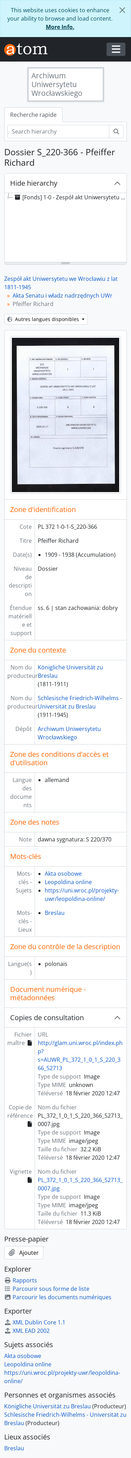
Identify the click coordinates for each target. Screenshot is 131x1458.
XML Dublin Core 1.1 (34, 1322)
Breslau (55, 913)
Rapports (20, 1280)
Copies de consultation (47, 1017)
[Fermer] (122, 10)
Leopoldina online (68, 882)
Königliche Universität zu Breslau (47, 1406)
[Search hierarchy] (58, 131)
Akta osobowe (63, 873)
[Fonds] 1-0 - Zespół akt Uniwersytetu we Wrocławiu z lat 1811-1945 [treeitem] (72, 197)
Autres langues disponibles (43, 319)
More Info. (60, 27)
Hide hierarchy (33, 183)
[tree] (65, 228)
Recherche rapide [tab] (33, 115)
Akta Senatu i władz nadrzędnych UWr (62, 295)
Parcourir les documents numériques (57, 1297)
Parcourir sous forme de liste (46, 1289)
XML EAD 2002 (27, 1331)
